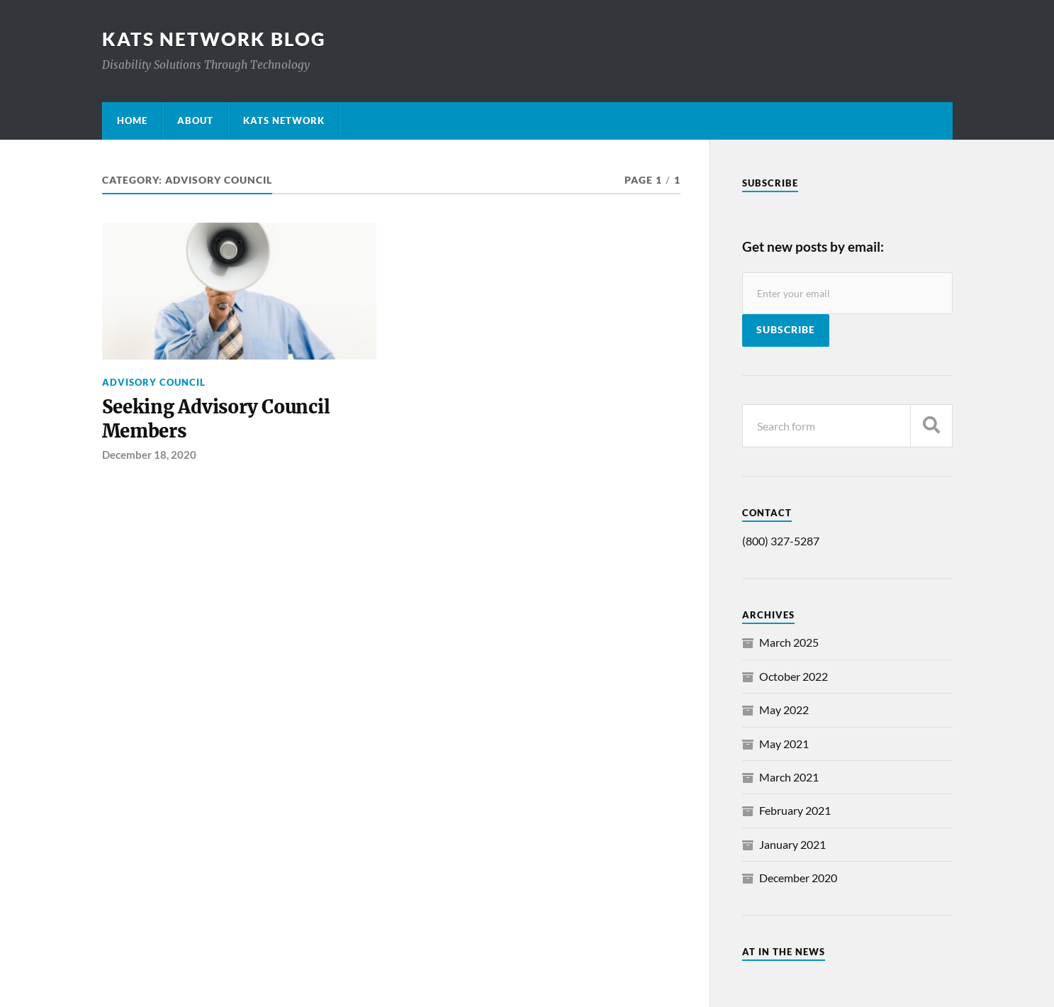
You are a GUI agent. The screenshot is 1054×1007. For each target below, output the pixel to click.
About (195, 120)
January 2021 (792, 844)
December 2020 (798, 877)
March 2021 (789, 777)
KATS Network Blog (214, 39)
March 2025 (789, 642)
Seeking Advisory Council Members (216, 419)
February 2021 (795, 810)
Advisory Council (154, 382)
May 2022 (784, 709)
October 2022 (793, 676)
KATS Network (284, 120)
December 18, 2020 (149, 454)
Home (132, 120)
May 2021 (784, 743)
